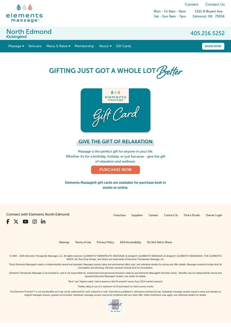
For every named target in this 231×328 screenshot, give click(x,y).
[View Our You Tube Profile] (25, 221)
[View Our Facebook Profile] (8, 221)
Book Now (213, 46)
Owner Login (214, 215)
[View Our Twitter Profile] (16, 221)
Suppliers (137, 215)
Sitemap (64, 242)
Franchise (120, 215)
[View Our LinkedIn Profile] (43, 221)
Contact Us (215, 4)
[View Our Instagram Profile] (34, 221)
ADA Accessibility (130, 242)
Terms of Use (83, 242)
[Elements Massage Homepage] (27, 13)
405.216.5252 (207, 33)
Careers (191, 4)
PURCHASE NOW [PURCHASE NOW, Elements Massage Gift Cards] (115, 170)
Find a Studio (192, 215)
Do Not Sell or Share (159, 242)
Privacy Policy (105, 242)
